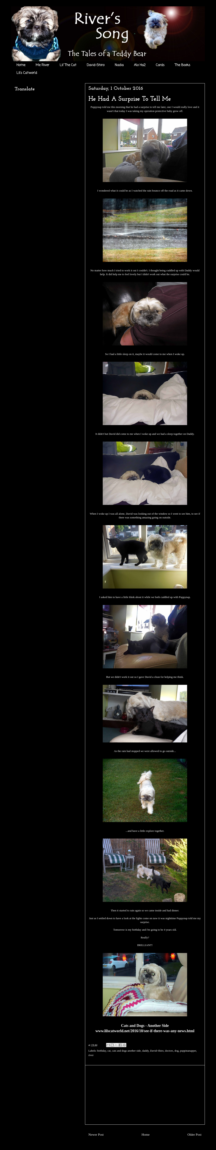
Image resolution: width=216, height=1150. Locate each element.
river (91, 1055)
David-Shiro (95, 65)
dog (176, 1050)
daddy (145, 1050)
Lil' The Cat (68, 65)
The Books (182, 65)
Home (20, 65)
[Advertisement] (145, 1094)
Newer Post (96, 1134)
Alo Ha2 (140, 65)
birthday (101, 1050)
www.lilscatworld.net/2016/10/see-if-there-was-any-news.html (144, 1031)
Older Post (194, 1134)
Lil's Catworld (26, 73)
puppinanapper (188, 1050)
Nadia (119, 65)
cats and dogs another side (126, 1050)
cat (109, 1050)
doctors (169, 1050)
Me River (42, 65)
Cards (160, 65)
